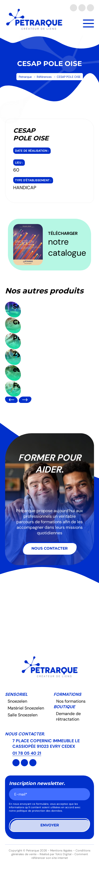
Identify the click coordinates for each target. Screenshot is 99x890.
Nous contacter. (25, 734)
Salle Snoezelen (22, 715)
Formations (67, 694)
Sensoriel (16, 694)
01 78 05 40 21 (26, 753)
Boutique (64, 707)
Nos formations (71, 701)
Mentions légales (61, 850)
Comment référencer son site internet (59, 856)
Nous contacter (49, 548)
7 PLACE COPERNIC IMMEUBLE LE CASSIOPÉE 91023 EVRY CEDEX (46, 743)
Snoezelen (17, 701)
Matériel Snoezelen (26, 708)
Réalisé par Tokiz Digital (55, 854)
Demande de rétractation (68, 716)
